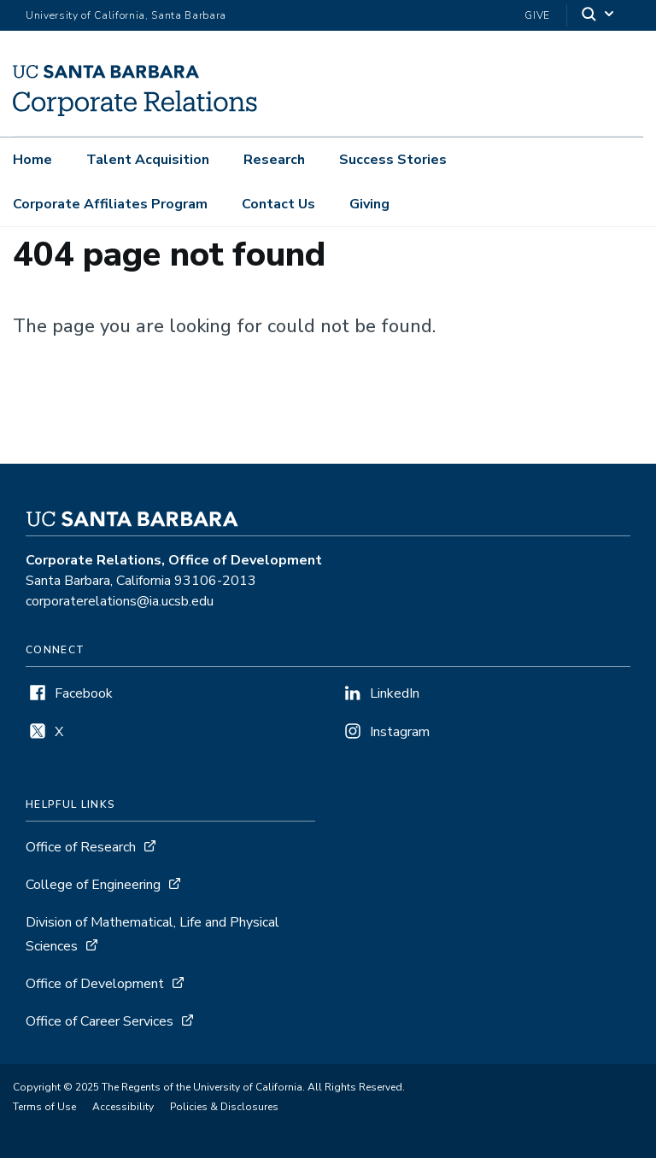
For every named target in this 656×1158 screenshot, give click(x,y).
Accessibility (123, 1107)
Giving (369, 204)
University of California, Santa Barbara (126, 15)
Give (537, 15)
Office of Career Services (99, 1021)
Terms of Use (44, 1107)
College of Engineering (93, 884)
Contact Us (278, 204)
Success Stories (393, 159)
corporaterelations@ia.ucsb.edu (120, 601)
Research (274, 159)
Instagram (400, 731)
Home (32, 159)
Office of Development (95, 983)
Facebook (84, 693)
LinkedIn (394, 693)
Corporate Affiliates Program (110, 204)
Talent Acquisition (147, 159)
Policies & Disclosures (224, 1107)
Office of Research (81, 847)
